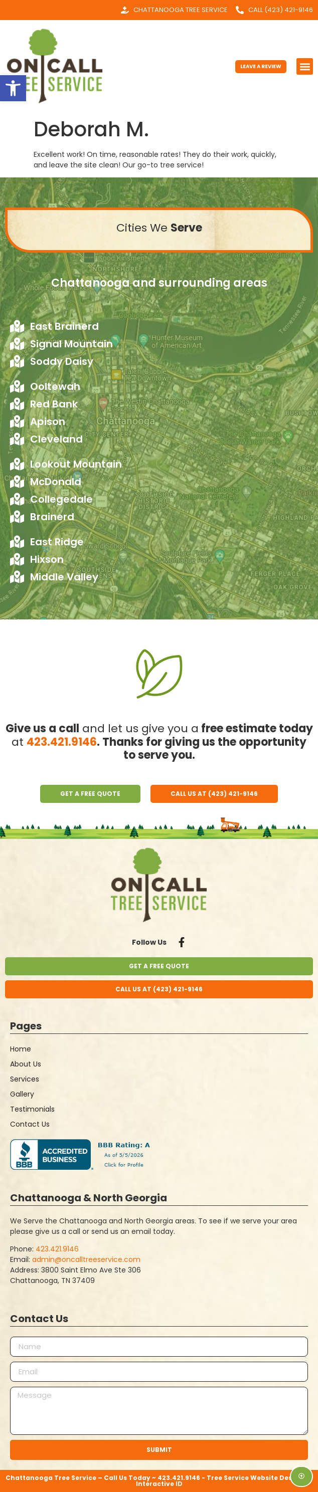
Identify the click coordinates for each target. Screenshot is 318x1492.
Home (20, 1049)
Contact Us (30, 1124)
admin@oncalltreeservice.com (86, 1259)
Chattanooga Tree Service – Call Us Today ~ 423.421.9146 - (106, 1477)
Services (24, 1079)
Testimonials (32, 1109)
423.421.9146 (62, 742)
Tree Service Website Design (255, 1477)
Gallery (22, 1094)
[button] (304, 66)
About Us (25, 1064)
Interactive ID (159, 1483)
